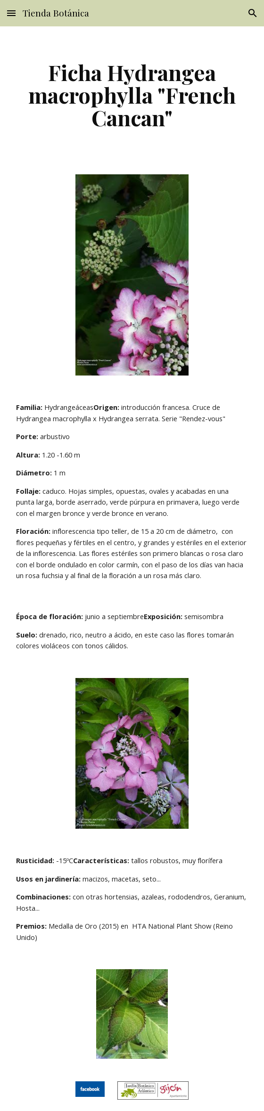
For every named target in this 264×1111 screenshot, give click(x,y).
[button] (11, 13)
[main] (131, 95)
